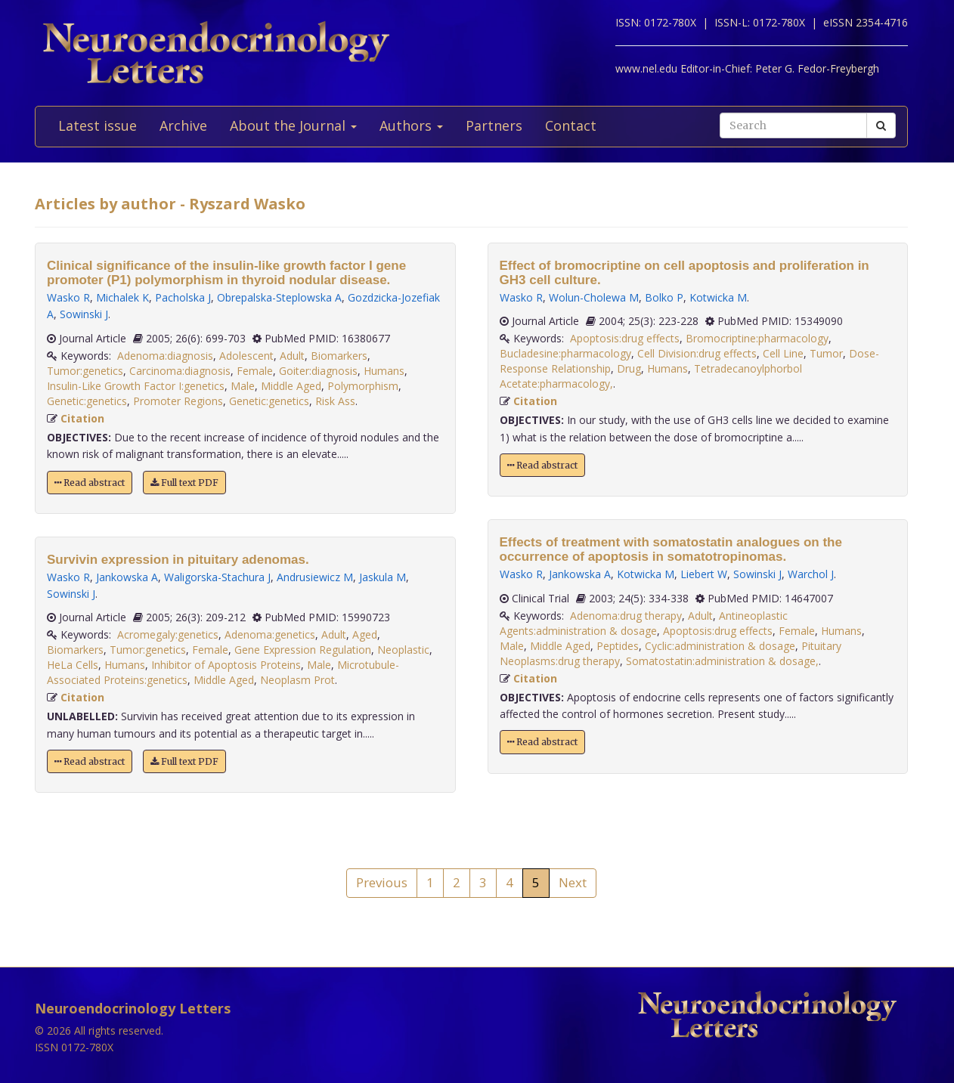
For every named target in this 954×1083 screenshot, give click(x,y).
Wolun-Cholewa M (594, 297)
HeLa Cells (72, 665)
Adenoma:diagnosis (165, 355)
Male (243, 386)
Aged (364, 634)
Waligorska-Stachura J (217, 577)
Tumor (826, 353)
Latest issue (97, 125)
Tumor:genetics (85, 371)
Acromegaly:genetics (167, 634)
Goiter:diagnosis (318, 371)
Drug (629, 368)
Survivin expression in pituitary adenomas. (178, 559)
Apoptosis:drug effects (625, 338)
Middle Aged (291, 386)
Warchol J (811, 574)
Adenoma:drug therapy (626, 615)
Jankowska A (127, 577)
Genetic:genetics (87, 401)
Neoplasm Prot (297, 680)
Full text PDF (184, 482)
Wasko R (68, 297)
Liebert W (703, 574)
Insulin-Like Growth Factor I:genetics (136, 386)
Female (255, 371)
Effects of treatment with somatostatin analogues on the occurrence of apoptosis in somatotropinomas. (671, 549)
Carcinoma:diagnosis (180, 371)
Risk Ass (335, 401)
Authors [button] (411, 125)
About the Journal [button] (293, 125)
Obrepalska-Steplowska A (279, 297)
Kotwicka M (718, 297)
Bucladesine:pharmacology (565, 353)
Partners (494, 125)
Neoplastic (403, 649)
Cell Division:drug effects (697, 353)
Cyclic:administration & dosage (720, 646)
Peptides (617, 646)
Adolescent (246, 355)
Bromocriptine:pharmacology (757, 338)
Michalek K (122, 297)
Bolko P (664, 297)
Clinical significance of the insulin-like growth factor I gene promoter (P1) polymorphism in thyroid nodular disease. (226, 272)
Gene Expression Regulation (302, 649)
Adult (292, 355)
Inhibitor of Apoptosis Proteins (226, 665)
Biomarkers (339, 355)
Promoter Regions (178, 401)
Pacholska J (183, 297)
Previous (381, 882)
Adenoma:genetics (270, 634)
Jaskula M (382, 577)
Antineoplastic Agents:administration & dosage (644, 623)
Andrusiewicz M (315, 577)
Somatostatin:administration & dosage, (722, 661)
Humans (384, 371)
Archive (183, 125)
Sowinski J (84, 314)
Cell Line (783, 353)
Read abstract (89, 482)
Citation (82, 418)
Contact (570, 125)
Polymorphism (362, 386)
